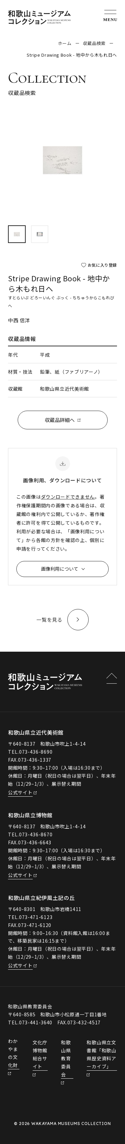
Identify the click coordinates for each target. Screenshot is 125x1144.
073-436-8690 (35, 751)
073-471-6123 (35, 917)
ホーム (65, 43)
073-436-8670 (35, 834)
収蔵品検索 (94, 43)
